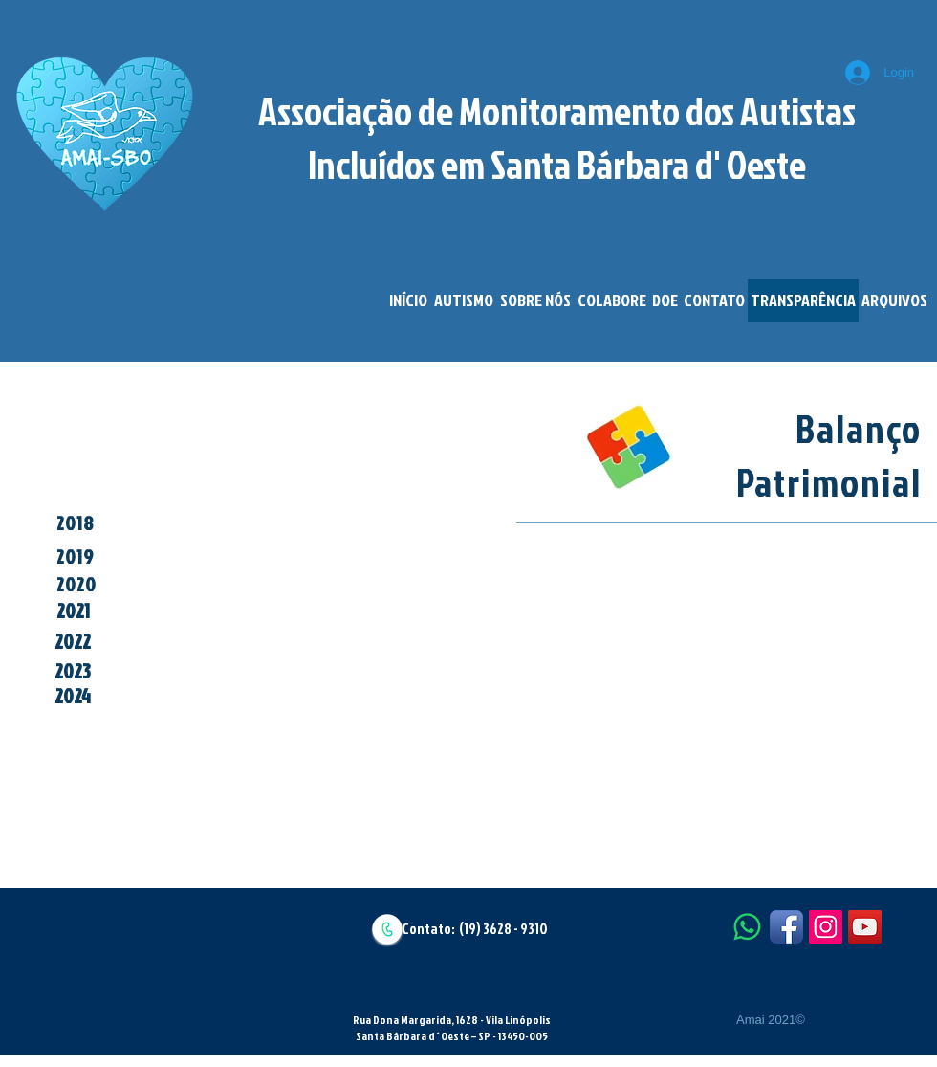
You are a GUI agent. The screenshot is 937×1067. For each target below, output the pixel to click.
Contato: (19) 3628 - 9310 (475, 929)
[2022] (73, 642)
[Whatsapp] (747, 927)
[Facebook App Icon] (786, 927)
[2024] (73, 697)
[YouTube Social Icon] (865, 927)
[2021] (73, 611)
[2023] (73, 672)
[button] (463, 300)
